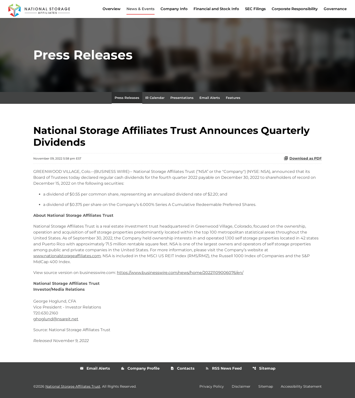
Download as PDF (303, 158)
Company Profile (140, 368)
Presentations (182, 98)
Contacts (182, 368)
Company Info (174, 8)
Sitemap (263, 368)
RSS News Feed (223, 368)
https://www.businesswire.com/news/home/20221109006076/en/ (180, 272)
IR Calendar (154, 98)
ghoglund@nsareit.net (55, 319)
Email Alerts (209, 98)
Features (233, 98)
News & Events (140, 8)
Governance (335, 8)
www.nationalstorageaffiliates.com (67, 255)
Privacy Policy (211, 386)
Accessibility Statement (301, 386)
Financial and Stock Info (216, 8)
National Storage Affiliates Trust (72, 386)
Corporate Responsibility (295, 8)
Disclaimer (241, 386)
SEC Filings (255, 8)
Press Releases (127, 98)
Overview (112, 8)
